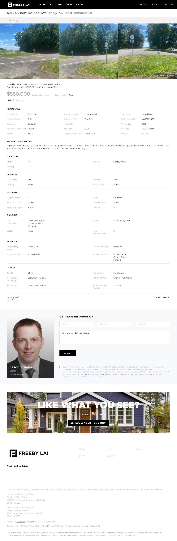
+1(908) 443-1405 (17, 374)
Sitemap (84, 526)
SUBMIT (68, 353)
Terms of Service (91, 374)
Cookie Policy (41, 526)
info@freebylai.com (35, 474)
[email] (114, 324)
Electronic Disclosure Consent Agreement (129, 367)
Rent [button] (69, 4)
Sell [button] (60, 4)
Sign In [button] (169, 5)
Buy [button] (52, 4)
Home (42, 4)
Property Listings (73, 526)
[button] (19, 4)
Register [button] (156, 5)
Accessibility (95, 526)
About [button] (79, 4)
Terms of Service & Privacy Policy (20, 526)
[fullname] (76, 324)
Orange (15, 20)
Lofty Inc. (21, 522)
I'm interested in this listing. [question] (114, 337)
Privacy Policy (108, 374)
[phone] (152, 324)
